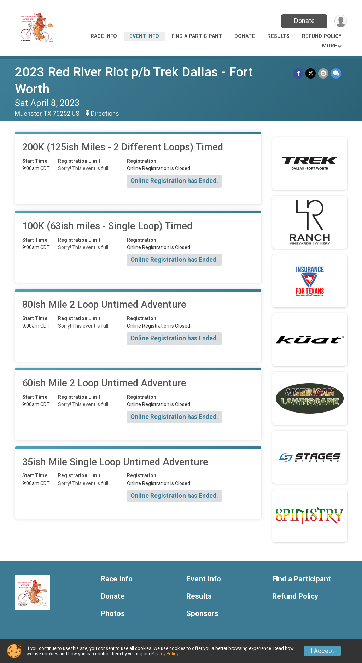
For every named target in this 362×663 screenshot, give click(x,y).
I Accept (322, 651)
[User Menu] (340, 21)
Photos (113, 614)
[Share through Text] (336, 73)
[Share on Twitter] (311, 73)
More (329, 46)
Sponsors (202, 614)
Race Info (103, 36)
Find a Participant (196, 36)
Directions (105, 113)
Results (278, 36)
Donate (304, 20)
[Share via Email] (323, 73)
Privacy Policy (164, 653)
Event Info (144, 36)
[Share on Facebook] (298, 73)
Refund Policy (321, 36)
